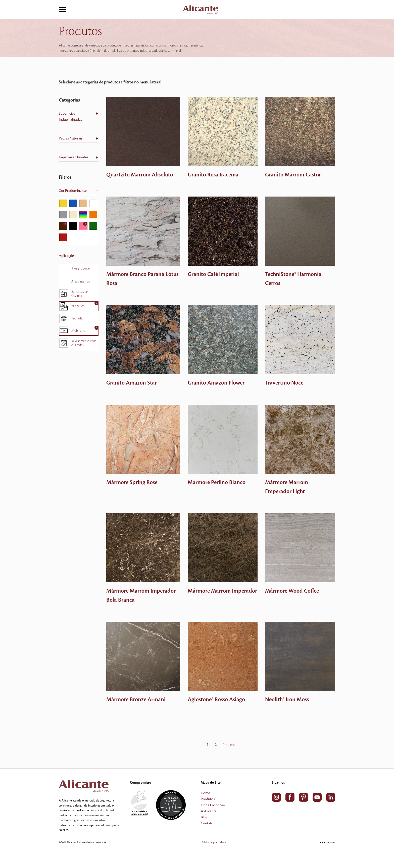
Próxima (229, 745)
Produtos (208, 799)
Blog (204, 817)
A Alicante (209, 811)
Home (205, 793)
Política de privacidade (221, 842)
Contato (207, 823)
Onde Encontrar (213, 805)
